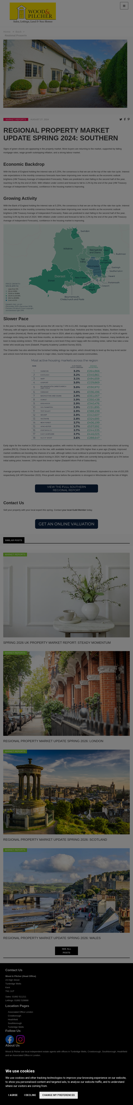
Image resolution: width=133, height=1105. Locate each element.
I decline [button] (30, 1095)
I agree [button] (13, 1095)
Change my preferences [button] (58, 1095)
